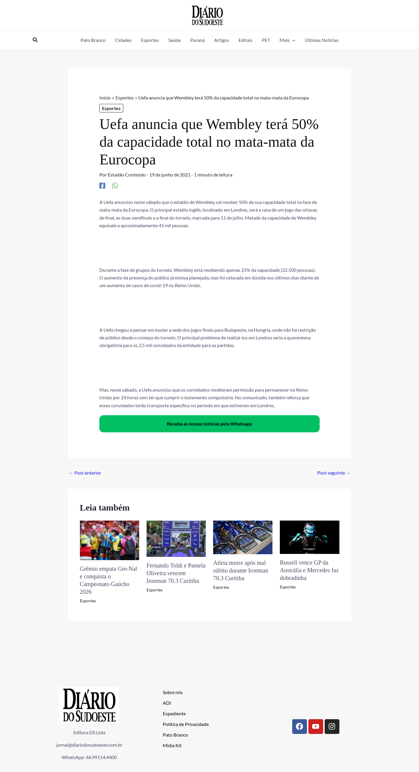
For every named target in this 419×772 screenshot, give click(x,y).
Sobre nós (173, 692)
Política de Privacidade (186, 724)
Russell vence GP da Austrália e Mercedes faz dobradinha (309, 570)
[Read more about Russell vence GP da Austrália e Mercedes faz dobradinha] (309, 536)
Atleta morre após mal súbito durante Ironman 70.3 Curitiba (240, 570)
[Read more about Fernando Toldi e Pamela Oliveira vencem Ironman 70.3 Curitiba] (176, 538)
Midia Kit (172, 745)
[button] (35, 40)
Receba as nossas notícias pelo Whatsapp (209, 423)
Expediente (174, 713)
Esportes (111, 108)
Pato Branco (175, 734)
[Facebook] (102, 185)
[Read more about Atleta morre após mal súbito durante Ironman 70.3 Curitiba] (242, 536)
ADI (167, 703)
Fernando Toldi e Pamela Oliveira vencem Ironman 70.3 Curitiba (176, 573)
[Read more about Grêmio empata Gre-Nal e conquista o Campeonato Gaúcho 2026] (109, 539)
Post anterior (85, 472)
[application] (292, 40)
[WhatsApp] (115, 185)
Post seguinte (334, 472)
